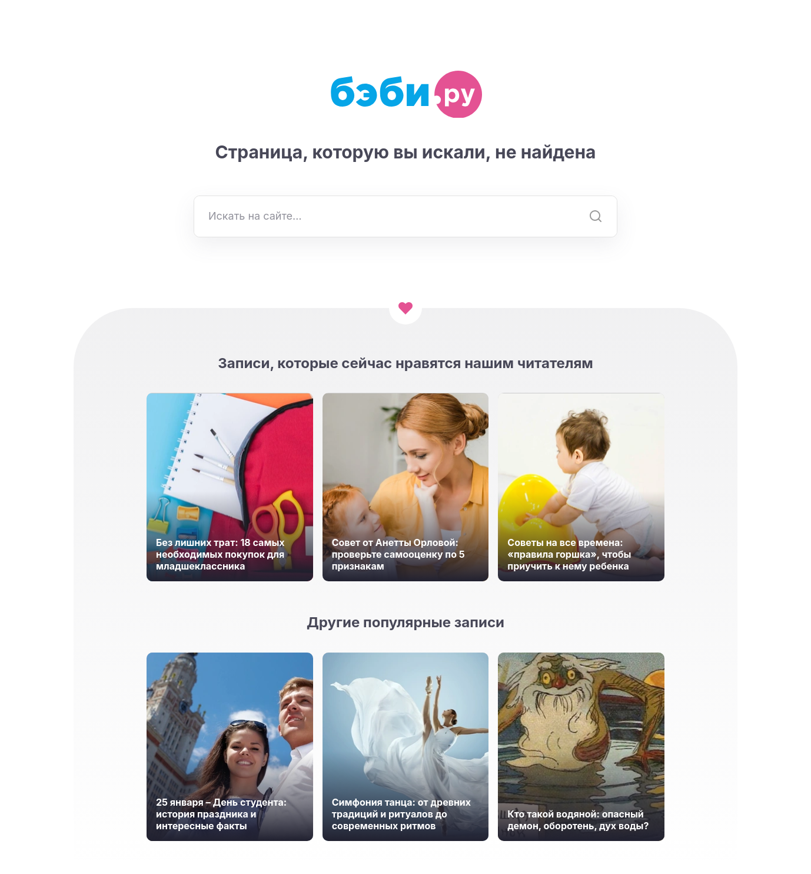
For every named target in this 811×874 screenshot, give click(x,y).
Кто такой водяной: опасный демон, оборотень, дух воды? (578, 820)
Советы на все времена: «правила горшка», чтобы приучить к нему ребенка (569, 554)
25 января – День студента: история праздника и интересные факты (221, 814)
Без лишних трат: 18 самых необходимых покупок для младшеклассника (220, 554)
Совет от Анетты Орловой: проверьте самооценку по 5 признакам (398, 554)
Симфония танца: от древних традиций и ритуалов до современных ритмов (401, 814)
